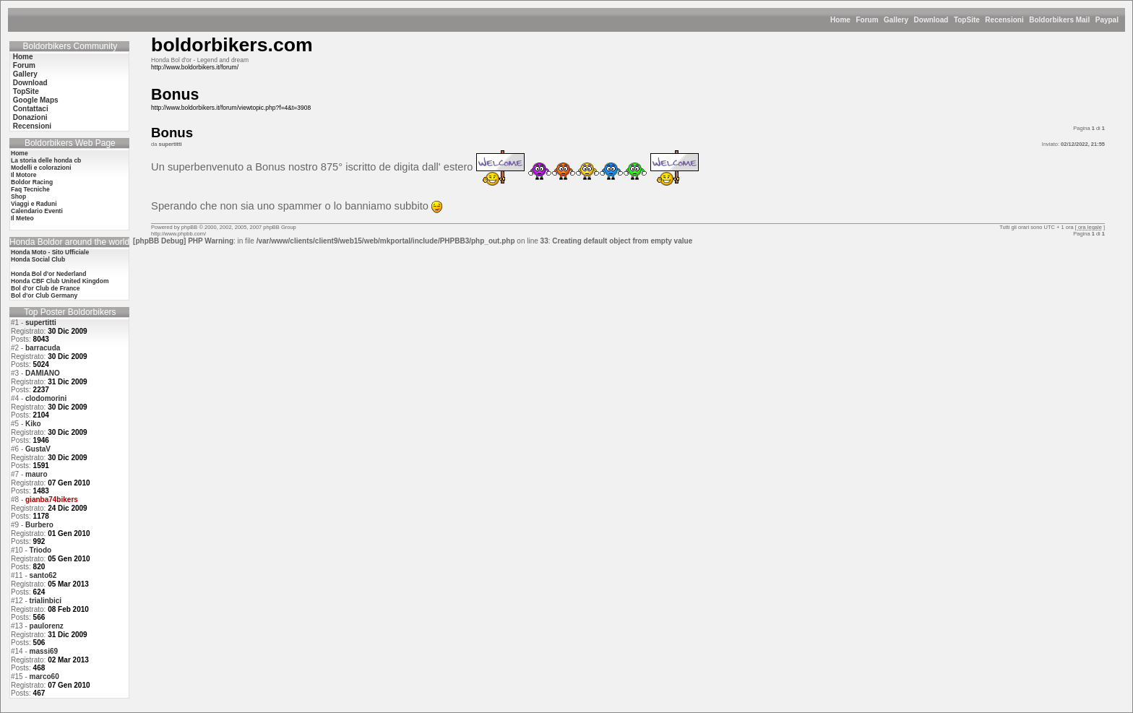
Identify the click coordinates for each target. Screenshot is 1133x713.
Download (931, 20)
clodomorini (45, 398)
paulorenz (47, 626)
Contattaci (30, 109)
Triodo (41, 550)
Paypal (1107, 20)
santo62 (43, 575)
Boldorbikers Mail (1059, 20)
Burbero (39, 525)
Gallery (896, 20)
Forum (867, 20)
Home (840, 20)
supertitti (40, 323)
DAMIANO (42, 373)
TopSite (967, 20)
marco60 (44, 676)
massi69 (44, 651)
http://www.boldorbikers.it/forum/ (194, 67)
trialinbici (45, 601)
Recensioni (1004, 20)
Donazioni (30, 117)
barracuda (42, 348)
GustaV (38, 449)
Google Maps (36, 100)
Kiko (33, 424)
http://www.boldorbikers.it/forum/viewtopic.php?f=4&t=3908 (231, 107)
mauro (36, 474)
